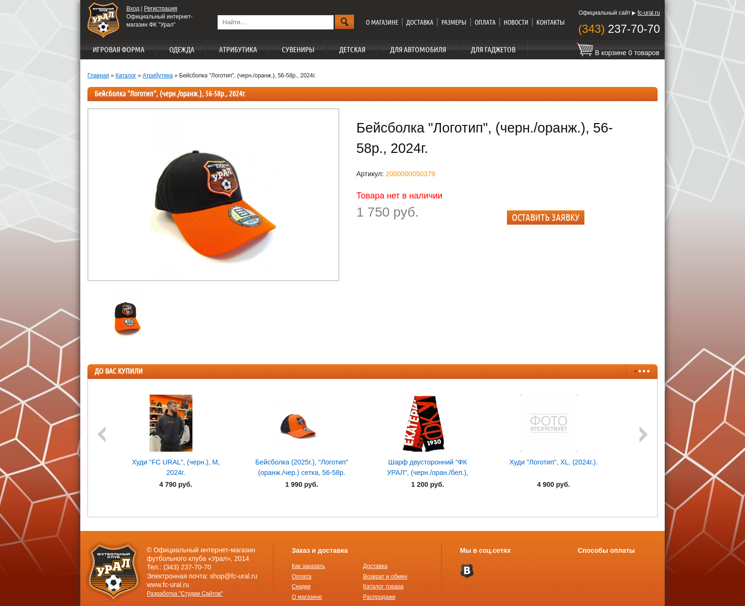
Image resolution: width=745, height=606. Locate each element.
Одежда (181, 49)
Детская (352, 49)
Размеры (454, 22)
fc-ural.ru (649, 12)
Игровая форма (118, 49)
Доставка (419, 22)
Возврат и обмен (385, 576)
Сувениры (298, 49)
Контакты (550, 22)
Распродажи (379, 597)
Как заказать (308, 566)
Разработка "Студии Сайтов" (185, 593)
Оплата (485, 22)
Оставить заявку (546, 217)
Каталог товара (383, 586)
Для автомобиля (418, 49)
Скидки (301, 586)
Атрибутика (238, 49)
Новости (516, 22)
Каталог (125, 75)
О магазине (382, 22)
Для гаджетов (493, 49)
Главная (98, 75)
